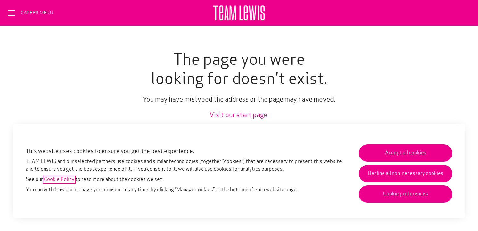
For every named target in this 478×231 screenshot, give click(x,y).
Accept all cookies (405, 153)
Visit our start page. (239, 115)
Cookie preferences (405, 194)
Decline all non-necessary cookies (405, 173)
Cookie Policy (59, 179)
